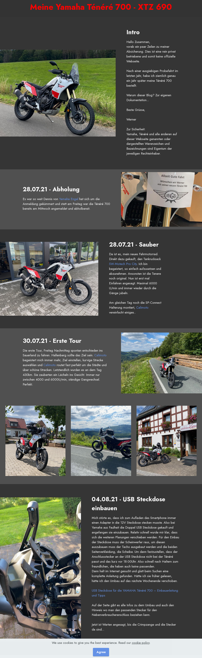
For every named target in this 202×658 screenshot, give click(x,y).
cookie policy (140, 646)
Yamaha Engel (68, 199)
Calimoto (142, 307)
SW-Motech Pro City (123, 263)
